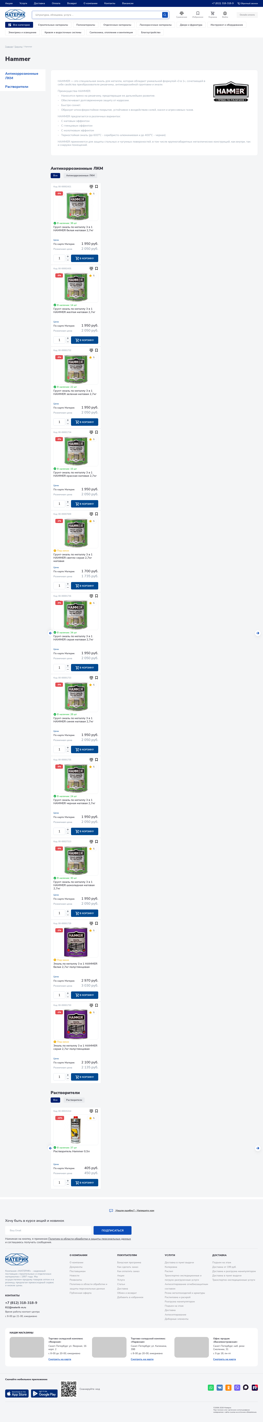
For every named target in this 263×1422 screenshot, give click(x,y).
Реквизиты (76, 1280)
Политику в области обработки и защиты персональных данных (89, 1239)
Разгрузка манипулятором (180, 1301)
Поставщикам (77, 1271)
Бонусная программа (129, 1262)
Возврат (72, 3)
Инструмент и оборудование (227, 25)
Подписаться (113, 1231)
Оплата (56, 3)
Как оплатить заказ (128, 1271)
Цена (56, 240)
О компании (90, 3)
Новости (74, 1275)
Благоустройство (150, 32)
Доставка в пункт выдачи (179, 1262)
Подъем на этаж (174, 1306)
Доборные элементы (176, 1319)
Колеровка (171, 1267)
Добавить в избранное (130, 1297)
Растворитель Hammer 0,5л (71, 1153)
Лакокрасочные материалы (156, 25)
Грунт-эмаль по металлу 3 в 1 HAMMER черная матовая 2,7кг (74, 803)
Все (55, 175)
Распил (169, 1271)
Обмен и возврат (127, 1293)
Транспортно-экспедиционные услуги (233, 1280)
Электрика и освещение (22, 32)
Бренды (18, 46)
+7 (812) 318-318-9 (223, 3)
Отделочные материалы (117, 25)
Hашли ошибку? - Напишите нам (131, 1210)
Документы (76, 1267)
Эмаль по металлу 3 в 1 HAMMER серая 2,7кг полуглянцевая (75, 1049)
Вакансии (127, 3)
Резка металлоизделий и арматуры (185, 1293)
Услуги (23, 3)
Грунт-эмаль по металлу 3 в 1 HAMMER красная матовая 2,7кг (75, 475)
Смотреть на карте (59, 1359)
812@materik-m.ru (15, 1307)
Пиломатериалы (85, 25)
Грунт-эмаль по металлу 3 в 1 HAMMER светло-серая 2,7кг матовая (73, 559)
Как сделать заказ (127, 1267)
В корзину (84, 258)
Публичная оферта (81, 1293)
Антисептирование (175, 1314)
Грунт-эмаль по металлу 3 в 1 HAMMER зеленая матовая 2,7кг (75, 393)
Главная (9, 46)
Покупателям (127, 1255)
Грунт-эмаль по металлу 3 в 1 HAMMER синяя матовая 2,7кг (73, 721)
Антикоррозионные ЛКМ (21, 75)
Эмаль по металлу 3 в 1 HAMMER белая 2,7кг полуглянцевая (75, 967)
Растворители (16, 86)
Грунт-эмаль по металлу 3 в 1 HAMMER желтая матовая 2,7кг (74, 310)
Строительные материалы (53, 25)
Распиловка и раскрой (177, 1297)
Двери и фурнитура (191, 25)
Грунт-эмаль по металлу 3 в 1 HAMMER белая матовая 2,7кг (73, 229)
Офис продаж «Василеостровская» (225, 1340)
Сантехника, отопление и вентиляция (111, 32)
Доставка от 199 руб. (224, 1267)
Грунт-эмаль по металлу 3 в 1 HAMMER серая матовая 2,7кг (73, 639)
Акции (9, 3)
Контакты (109, 3)
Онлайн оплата (247, 14)
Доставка (39, 3)
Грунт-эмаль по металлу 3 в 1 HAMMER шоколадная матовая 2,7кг (74, 887)
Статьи (121, 1284)
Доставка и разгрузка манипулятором (234, 1271)
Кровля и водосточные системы (63, 32)
